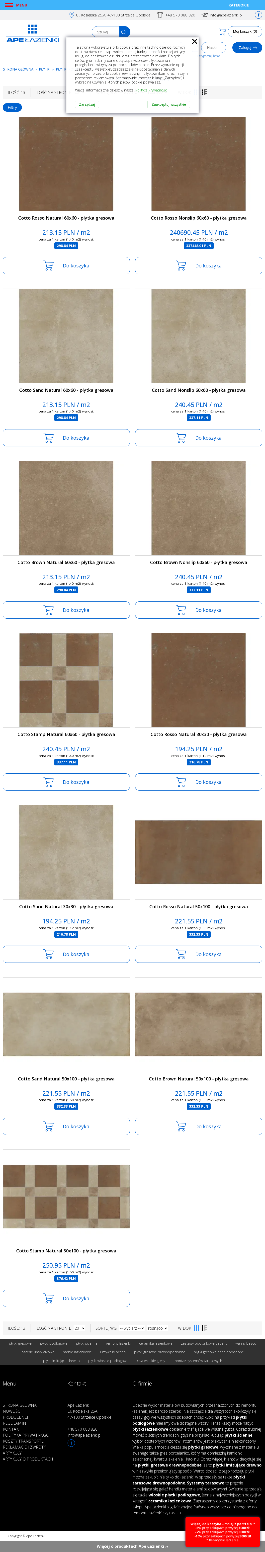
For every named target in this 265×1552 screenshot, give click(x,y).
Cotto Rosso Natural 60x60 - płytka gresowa (66, 218)
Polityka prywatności (26, 1435)
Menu (21, 4)
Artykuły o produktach (28, 1459)
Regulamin (14, 1423)
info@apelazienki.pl (226, 14)
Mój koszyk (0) (245, 31)
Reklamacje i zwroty (24, 1447)
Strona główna (18, 69)
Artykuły (12, 1453)
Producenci (15, 1417)
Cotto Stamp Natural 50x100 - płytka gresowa (66, 1251)
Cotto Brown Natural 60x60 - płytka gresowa (66, 562)
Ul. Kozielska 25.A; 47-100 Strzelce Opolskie (113, 14)
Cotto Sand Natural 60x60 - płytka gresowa (66, 390)
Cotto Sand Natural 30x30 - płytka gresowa (66, 906)
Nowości (12, 1411)
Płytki (45, 69)
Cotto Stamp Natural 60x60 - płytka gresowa (66, 734)
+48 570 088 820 (180, 14)
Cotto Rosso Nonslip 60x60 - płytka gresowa (199, 218)
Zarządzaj (87, 104)
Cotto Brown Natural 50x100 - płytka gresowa (199, 1079)
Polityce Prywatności (151, 90)
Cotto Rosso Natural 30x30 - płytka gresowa (199, 734)
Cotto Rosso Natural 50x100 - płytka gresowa (198, 906)
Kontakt (12, 1429)
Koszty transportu (23, 1441)
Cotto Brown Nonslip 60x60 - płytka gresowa (198, 562)
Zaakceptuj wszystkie (169, 104)
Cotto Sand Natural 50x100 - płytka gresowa (66, 1079)
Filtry (12, 107)
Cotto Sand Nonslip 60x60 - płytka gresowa (199, 390)
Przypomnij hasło (208, 56)
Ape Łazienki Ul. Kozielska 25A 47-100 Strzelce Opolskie (89, 1411)
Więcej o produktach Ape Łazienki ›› (132, 1546)
